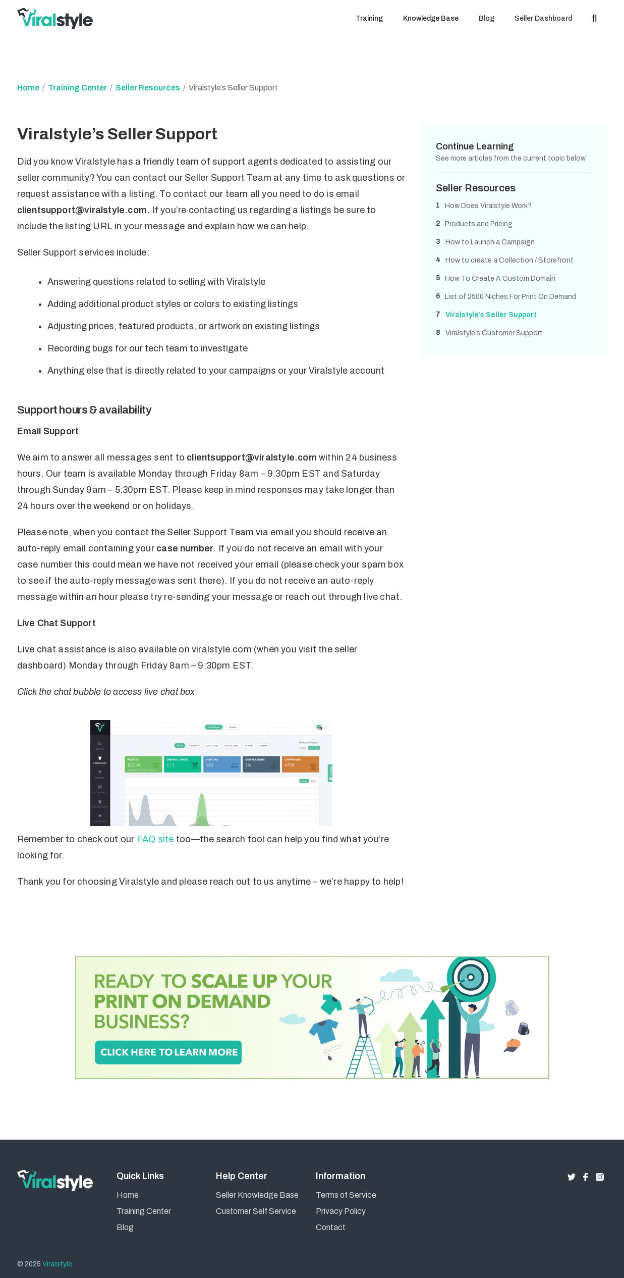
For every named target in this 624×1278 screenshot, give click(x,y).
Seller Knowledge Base (257, 1195)
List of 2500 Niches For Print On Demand (510, 296)
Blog (125, 1227)
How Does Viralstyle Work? (488, 206)
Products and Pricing (479, 224)
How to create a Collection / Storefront (509, 260)
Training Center (77, 87)
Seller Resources (148, 87)
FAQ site (155, 839)
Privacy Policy (341, 1211)
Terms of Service (346, 1195)
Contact (331, 1227)
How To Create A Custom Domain (500, 278)
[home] (57, 18)
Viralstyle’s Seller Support (491, 315)
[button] (369, 19)
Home (28, 87)
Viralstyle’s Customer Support (494, 333)
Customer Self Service (256, 1211)
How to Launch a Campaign (490, 242)
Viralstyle (57, 1264)
